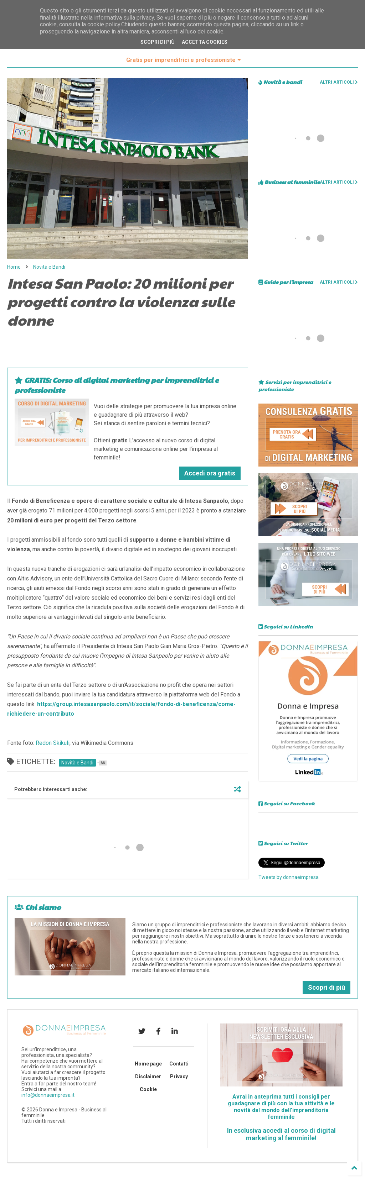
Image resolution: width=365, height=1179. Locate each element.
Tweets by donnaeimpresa (288, 877)
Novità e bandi (280, 81)
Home (14, 267)
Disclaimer (148, 1076)
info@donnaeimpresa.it (47, 1095)
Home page (148, 1064)
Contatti (179, 1064)
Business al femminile (289, 181)
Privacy (179, 1076)
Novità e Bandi (49, 267)
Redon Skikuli (53, 742)
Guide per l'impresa (285, 281)
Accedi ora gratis (209, 473)
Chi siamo (38, 907)
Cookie (148, 1089)
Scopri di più (326, 987)
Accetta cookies (204, 42)
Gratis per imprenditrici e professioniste (183, 60)
